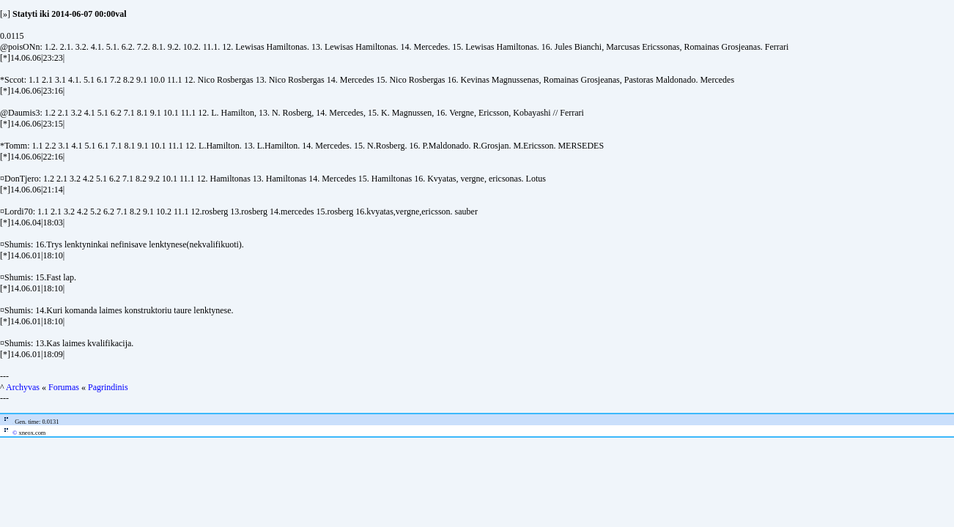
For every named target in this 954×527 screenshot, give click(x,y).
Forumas (63, 387)
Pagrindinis (108, 387)
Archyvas (23, 387)
